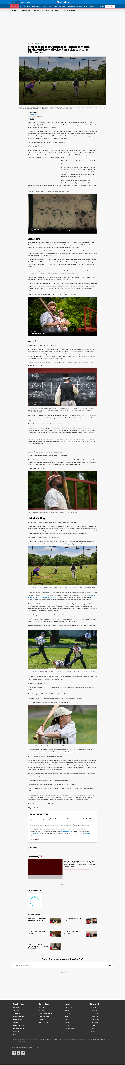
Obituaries (94, 1010)
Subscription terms (27, 1039)
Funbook (93, 1007)
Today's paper (17, 1013)
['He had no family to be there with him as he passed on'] (44, 922)
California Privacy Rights (48, 1039)
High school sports (70, 1028)
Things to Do (70, 6)
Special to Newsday (33, 114)
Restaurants (47, 6)
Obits (85, 6)
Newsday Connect (44, 1016)
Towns (67, 1025)
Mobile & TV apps (18, 1028)
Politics (67, 1016)
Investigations (36, 6)
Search (100, 6)
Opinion (55, 6)
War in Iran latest (38, 10)
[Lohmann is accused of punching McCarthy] (80, 935)
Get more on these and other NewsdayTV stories (77, 869)
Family (93, 1025)
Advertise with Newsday (93, 1039)
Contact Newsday (67, 1039)
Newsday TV (92, 6)
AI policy (106, 1039)
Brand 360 (42, 1010)
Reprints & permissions (79, 1039)
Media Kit (42, 1007)
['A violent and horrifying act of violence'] (44, 935)
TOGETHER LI (110, 6)
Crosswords (94, 1013)
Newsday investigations (52, 10)
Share (31, 119)
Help (102, 1039)
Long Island (15, 6)
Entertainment (95, 1019)
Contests (16, 1031)
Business (62, 6)
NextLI (93, 1031)
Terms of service (16, 1039)
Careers (15, 1022)
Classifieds (42, 1019)
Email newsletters (18, 1016)
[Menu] (16, 2)
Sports (22, 6)
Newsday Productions (45, 1013)
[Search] (110, 965)
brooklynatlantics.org (67, 831)
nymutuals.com (34, 833)
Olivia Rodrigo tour (25, 10)
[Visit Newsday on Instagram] (23, 1053)
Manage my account (19, 1025)
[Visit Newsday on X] (18, 1053)
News (28, 6)
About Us (16, 1007)
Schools (79, 6)
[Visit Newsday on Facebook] (14, 1053)
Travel (93, 1028)
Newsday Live (17, 1019)
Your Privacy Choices (20, 1041)
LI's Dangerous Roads (69, 10)
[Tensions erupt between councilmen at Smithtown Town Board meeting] (44, 948)
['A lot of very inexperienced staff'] (80, 922)
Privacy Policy (37, 1039)
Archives (15, 1034)
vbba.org (57, 829)
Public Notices (43, 1022)
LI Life (14, 10)
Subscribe (16, 1010)
